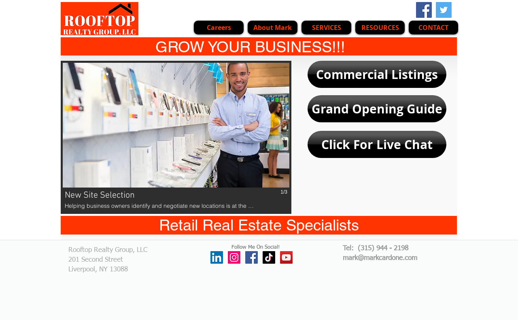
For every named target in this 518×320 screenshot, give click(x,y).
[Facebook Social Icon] (424, 10)
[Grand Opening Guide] (377, 108)
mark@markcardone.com (380, 258)
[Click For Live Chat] (377, 144)
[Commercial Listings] (377, 74)
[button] (326, 27)
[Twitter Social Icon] (444, 10)
